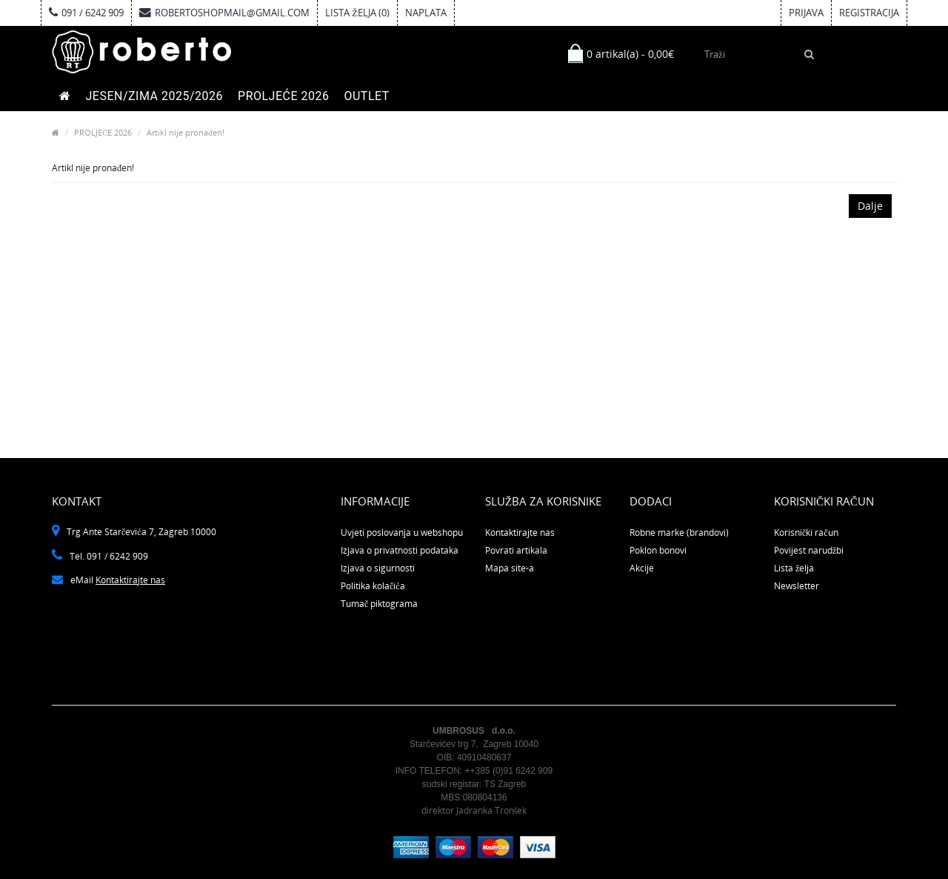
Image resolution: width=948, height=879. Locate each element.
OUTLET (366, 96)
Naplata (426, 12)
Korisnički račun (806, 532)
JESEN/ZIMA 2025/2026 (155, 96)
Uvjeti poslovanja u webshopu (402, 532)
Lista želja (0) (357, 12)
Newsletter (796, 586)
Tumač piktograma (379, 603)
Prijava (806, 12)
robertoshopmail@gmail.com (224, 12)
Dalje (870, 206)
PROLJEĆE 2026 (283, 96)
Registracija (869, 12)
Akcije (642, 568)
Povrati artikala (516, 550)
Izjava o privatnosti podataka (399, 550)
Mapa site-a (509, 568)
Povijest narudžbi (809, 550)
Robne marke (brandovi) (679, 532)
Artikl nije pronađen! (185, 132)
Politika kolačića (373, 586)
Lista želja (794, 568)
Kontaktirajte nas (130, 580)
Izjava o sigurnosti (378, 568)
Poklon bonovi (658, 550)
